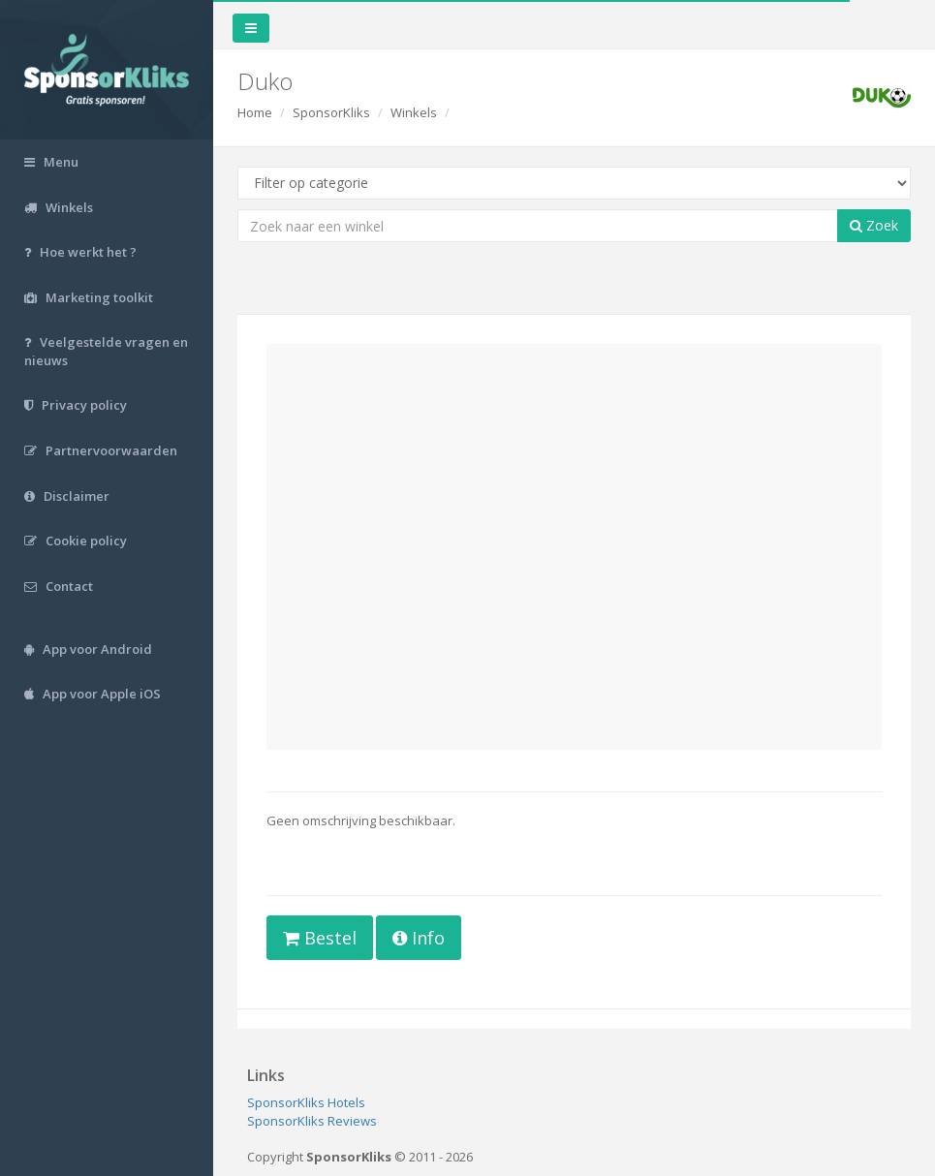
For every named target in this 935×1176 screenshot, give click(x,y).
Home (254, 112)
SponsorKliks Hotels (306, 1102)
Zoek (874, 225)
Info (418, 937)
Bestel (320, 937)
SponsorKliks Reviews (312, 1121)
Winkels (413, 112)
